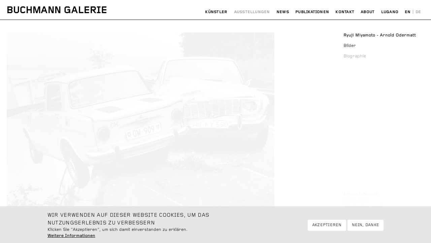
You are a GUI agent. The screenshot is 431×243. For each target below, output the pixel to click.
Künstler (216, 12)
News (282, 12)
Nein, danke (365, 227)
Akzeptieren (327, 227)
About (367, 12)
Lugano (389, 12)
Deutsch (418, 12)
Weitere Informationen (71, 238)
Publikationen (312, 12)
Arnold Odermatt (361, 194)
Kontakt (344, 12)
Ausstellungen (252, 12)
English (408, 12)
